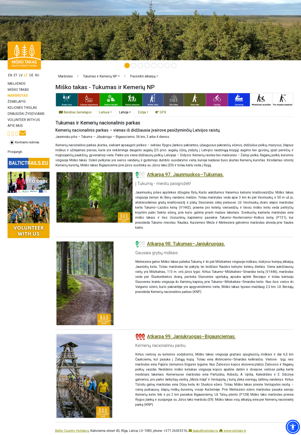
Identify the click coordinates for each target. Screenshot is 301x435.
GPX (161, 112)
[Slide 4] (147, 65)
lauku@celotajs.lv (203, 431)
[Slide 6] (160, 65)
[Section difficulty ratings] (140, 175)
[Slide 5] (154, 65)
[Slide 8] (174, 65)
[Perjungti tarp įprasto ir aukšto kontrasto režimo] (24, 142)
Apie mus (15, 126)
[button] (101, 77)
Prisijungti (15, 152)
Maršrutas (18, 96)
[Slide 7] (167, 65)
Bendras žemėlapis (75, 112)
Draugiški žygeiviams (26, 114)
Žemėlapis (17, 102)
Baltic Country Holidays (72, 431)
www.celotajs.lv (232, 431)
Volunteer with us (24, 120)
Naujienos (17, 84)
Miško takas (18, 90)
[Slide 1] (127, 65)
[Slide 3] (140, 65)
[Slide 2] (133, 65)
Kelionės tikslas (22, 108)
